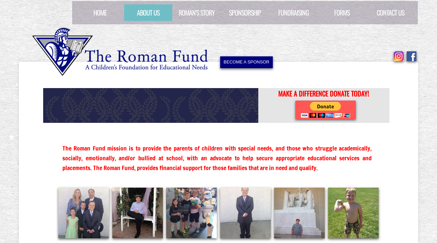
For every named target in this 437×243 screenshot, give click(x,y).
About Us (148, 12)
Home (100, 12)
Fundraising (293, 12)
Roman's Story (197, 12)
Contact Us (390, 12)
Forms (342, 12)
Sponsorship (245, 12)
